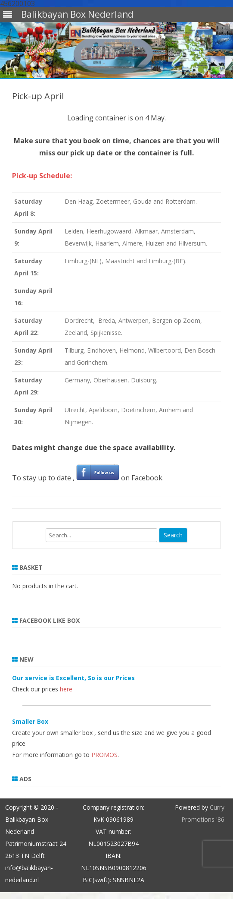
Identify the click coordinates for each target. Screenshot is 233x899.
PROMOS (104, 755)
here (66, 689)
